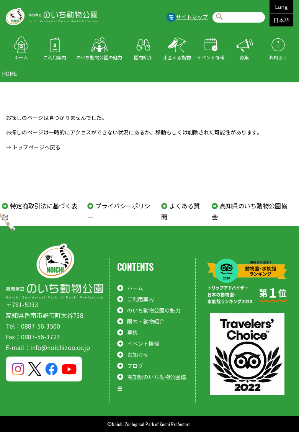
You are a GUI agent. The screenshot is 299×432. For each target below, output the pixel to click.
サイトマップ (192, 17)
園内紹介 (143, 57)
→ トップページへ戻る (33, 147)
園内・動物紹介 (146, 321)
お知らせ (278, 57)
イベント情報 (210, 57)
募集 (244, 57)
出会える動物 (177, 57)
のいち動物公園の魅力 (99, 57)
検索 (219, 17)
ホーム (21, 57)
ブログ (135, 366)
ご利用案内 (54, 57)
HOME (9, 73)
